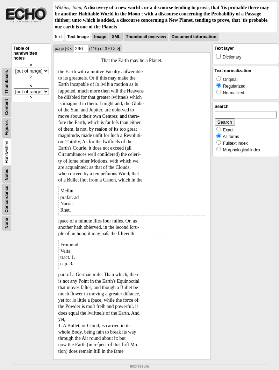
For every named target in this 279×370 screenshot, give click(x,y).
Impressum (139, 366)
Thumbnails (6, 82)
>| (118, 48)
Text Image (78, 36)
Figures (6, 127)
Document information (194, 36)
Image (100, 36)
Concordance (6, 199)
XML (116, 36)
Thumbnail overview (146, 36)
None (6, 223)
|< (67, 48)
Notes (6, 174)
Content (6, 107)
